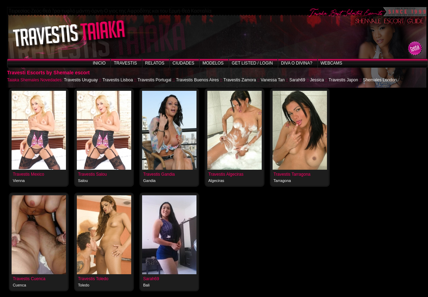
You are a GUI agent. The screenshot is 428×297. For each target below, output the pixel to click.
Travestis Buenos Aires (197, 79)
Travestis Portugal (154, 79)
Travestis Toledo (93, 278)
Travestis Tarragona (292, 174)
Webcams (331, 63)
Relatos (155, 63)
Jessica (317, 79)
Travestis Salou (92, 174)
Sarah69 (297, 79)
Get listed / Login (252, 63)
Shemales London (380, 79)
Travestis (125, 63)
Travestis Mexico (28, 174)
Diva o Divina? (296, 63)
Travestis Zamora (239, 79)
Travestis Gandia (159, 174)
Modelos (212, 63)
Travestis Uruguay (81, 79)
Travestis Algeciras (225, 174)
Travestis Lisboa (117, 79)
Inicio (99, 63)
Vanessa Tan (273, 79)
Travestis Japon (343, 79)
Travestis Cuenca (29, 278)
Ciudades (183, 63)
